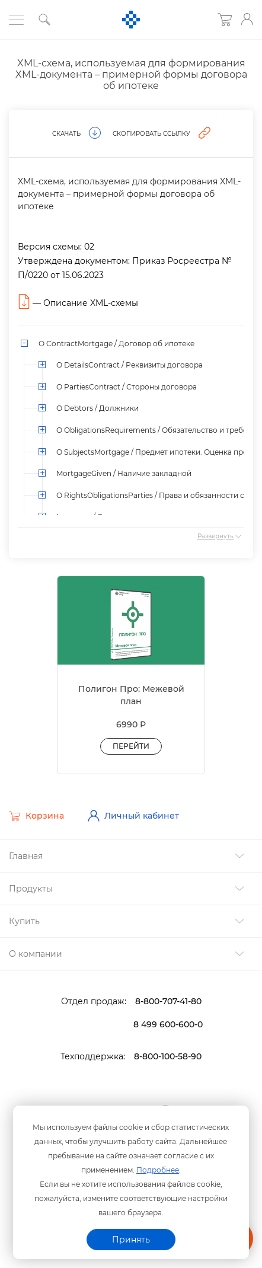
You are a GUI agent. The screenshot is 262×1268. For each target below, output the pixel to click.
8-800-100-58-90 (168, 1056)
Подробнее (157, 1169)
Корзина (36, 816)
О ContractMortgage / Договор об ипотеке (116, 343)
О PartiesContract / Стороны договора (126, 386)
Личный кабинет (133, 816)
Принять (131, 1239)
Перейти (131, 746)
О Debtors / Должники (97, 408)
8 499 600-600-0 (168, 1024)
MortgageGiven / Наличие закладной (123, 473)
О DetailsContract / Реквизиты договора (129, 364)
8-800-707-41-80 (168, 1001)
